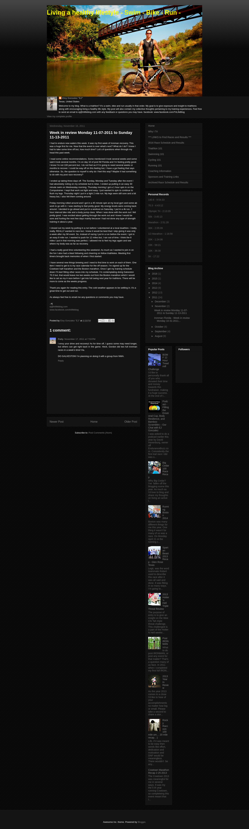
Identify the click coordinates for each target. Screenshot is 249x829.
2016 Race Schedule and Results (166, 142)
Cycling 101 (154, 159)
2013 (155, 287)
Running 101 (155, 165)
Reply (61, 360)
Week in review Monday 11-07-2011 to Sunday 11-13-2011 (171, 312)
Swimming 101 (156, 154)
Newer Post (57, 421)
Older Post (130, 421)
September (161, 331)
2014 (155, 283)
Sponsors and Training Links (163, 176)
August (159, 336)
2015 (155, 278)
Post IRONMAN (166, 641)
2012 (155, 292)
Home (94, 421)
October (159, 326)
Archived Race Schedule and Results (168, 182)
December (161, 301)
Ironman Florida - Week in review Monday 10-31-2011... (172, 319)
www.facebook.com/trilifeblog (64, 309)
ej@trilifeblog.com (59, 306)
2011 (155, 297)
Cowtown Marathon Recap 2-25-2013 (158, 771)
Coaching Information (159, 171)
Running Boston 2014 (166, 512)
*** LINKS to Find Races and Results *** (169, 137)
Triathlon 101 (155, 148)
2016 (155, 273)
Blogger (141, 822)
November (161, 306)
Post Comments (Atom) (100, 432)
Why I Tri (153, 131)
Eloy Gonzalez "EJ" (72, 98)
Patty (60, 339)
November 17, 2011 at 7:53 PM (79, 339)
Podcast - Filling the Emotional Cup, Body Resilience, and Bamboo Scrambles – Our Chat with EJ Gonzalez (158, 416)
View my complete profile (59, 116)
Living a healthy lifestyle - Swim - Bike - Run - (114, 12)
